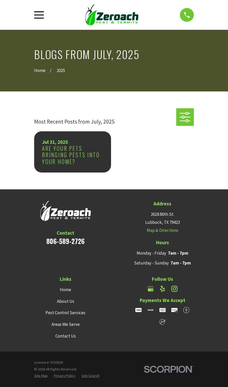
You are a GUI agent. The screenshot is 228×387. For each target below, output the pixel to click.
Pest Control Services (65, 313)
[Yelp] (162, 289)
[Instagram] (174, 289)
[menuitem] (41, 375)
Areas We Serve (66, 324)
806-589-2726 (65, 241)
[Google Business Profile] (151, 289)
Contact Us (65, 336)
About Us (65, 301)
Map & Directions (162, 230)
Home (65, 289)
